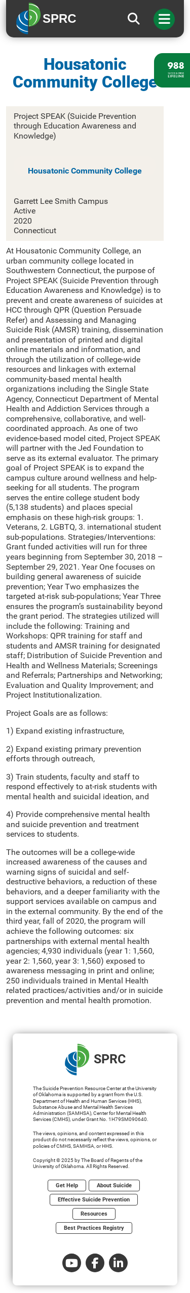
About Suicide (114, 1185)
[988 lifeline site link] (172, 70)
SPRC (95, 1059)
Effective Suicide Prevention (94, 1199)
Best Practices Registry (94, 1228)
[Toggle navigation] (164, 19)
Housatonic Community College (85, 171)
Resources (94, 1214)
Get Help (67, 1185)
